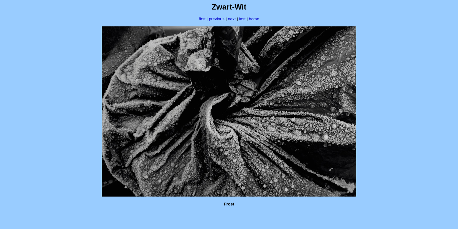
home (254, 19)
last (242, 19)
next (232, 19)
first (202, 19)
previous (217, 19)
